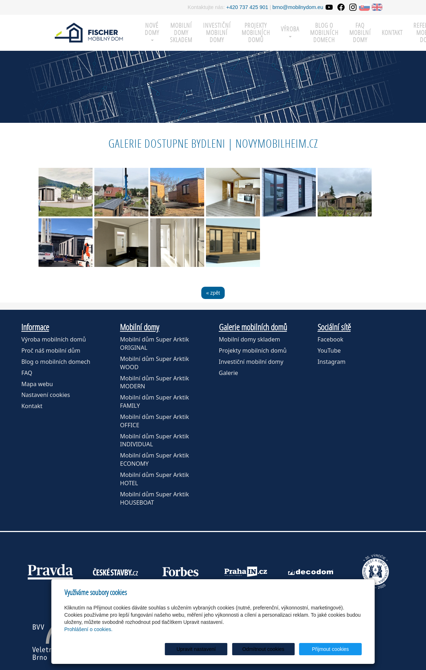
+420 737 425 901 (247, 7)
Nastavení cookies (45, 395)
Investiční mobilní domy (217, 32)
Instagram (332, 362)
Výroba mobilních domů (53, 339)
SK (364, 7)
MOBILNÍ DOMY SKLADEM (181, 32)
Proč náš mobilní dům (50, 350)
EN (377, 7)
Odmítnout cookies (275, 649)
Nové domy (152, 31)
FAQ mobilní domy (360, 32)
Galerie (228, 373)
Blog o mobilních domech (324, 32)
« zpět (213, 293)
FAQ (26, 373)
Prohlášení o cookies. (88, 629)
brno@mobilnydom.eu (298, 7)
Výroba (290, 31)
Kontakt (392, 32)
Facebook (331, 339)
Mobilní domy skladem (249, 339)
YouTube (329, 350)
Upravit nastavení (215, 649)
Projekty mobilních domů (256, 32)
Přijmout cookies (334, 649)
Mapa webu (37, 384)
